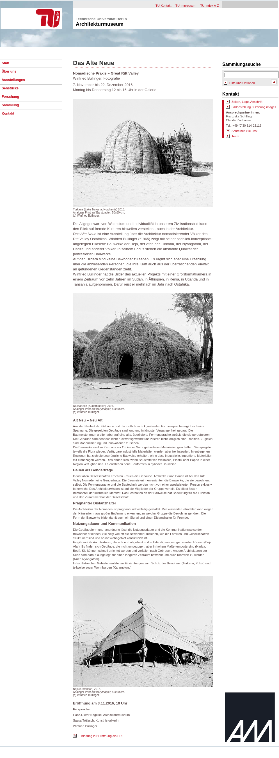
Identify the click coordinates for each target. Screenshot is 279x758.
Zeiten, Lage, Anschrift (247, 101)
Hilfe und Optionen (242, 83)
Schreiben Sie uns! (244, 131)
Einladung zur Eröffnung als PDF (101, 736)
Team (235, 136)
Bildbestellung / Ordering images (254, 107)
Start (5, 63)
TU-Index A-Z (209, 5)
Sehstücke (10, 88)
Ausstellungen (13, 80)
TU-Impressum (185, 5)
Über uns (9, 71)
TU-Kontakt (163, 5)
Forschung (10, 97)
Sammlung (10, 105)
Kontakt (8, 113)
